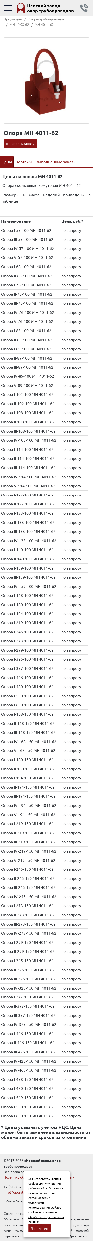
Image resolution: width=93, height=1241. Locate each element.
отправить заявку (20, 143)
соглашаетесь (38, 1198)
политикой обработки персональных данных (46, 1217)
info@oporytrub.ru (18, 1192)
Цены (7, 161)
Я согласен (39, 1228)
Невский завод (50, 8)
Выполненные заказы (56, 161)
